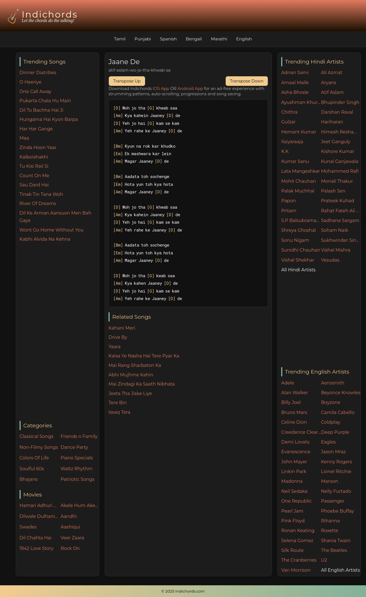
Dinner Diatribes (38, 72)
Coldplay (330, 422)
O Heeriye (31, 82)
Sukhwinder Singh (341, 240)
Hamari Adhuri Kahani (39, 505)
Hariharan (332, 122)
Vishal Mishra (335, 250)
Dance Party (74, 447)
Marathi (219, 39)
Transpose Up (127, 81)
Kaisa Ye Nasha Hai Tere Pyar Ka (144, 356)
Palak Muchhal (297, 191)
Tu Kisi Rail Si (34, 166)
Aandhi (69, 516)
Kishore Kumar (337, 151)
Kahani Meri (122, 328)
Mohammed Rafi (340, 171)
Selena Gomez (297, 540)
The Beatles (334, 550)
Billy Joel (291, 402)
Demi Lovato (295, 442)
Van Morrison (296, 570)
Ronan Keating (297, 530)
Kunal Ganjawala (339, 161)
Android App (190, 88)
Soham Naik (334, 230)
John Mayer (294, 461)
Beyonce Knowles (340, 392)
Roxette (329, 530)
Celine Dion (294, 422)
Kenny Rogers (336, 461)
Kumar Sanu (295, 161)
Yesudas (330, 260)
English (244, 39)
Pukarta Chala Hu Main (45, 100)
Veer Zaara (72, 537)
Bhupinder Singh (340, 102)
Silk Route (292, 550)
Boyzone (330, 402)
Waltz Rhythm (77, 468)
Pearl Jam (292, 511)
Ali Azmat (332, 72)
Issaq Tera (119, 412)
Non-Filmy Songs (39, 447)
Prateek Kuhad (337, 200)
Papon (288, 200)
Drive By (118, 337)
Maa (24, 138)
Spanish (168, 39)
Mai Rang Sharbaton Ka (135, 365)
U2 (324, 560)
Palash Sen (333, 191)
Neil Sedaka (294, 491)
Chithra (289, 112)
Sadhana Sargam (340, 220)
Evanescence (295, 451)
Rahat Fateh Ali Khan (341, 210)
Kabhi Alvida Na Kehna (45, 239)
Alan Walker (294, 392)
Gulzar (288, 122)
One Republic (296, 501)
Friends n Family (79, 436)
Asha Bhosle (295, 92)
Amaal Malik (295, 82)
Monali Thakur (337, 181)
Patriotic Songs (77, 479)
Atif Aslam (332, 92)
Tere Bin (118, 402)
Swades (28, 527)
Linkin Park (293, 471)
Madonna (292, 481)
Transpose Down (247, 81)
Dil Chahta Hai (36, 537)
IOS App (161, 88)
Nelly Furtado (336, 491)
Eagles (328, 442)
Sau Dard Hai (34, 184)
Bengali (194, 39)
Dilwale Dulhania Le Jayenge (39, 516)
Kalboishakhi (34, 157)
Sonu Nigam (295, 240)
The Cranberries (298, 560)
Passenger (333, 501)
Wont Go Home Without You (51, 230)
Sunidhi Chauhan (300, 250)
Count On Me (34, 175)
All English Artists (340, 570)
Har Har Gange (36, 128)
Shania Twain (336, 540)
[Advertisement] (59, 332)
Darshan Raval (337, 112)
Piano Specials (77, 457)
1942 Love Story (37, 548)
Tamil (120, 39)
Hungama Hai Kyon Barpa (49, 119)
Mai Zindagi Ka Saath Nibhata (142, 384)
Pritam (288, 210)
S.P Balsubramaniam (301, 220)
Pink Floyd (293, 520)
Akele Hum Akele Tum (80, 505)
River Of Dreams (38, 203)
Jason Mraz (333, 451)
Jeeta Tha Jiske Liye (130, 393)
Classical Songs (36, 436)
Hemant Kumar (298, 132)
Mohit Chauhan (298, 181)
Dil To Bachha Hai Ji (41, 110)
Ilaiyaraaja (292, 141)
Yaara (115, 346)
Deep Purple (335, 432)
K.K (284, 151)
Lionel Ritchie (336, 471)
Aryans (328, 82)
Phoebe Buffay (337, 511)
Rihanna (330, 520)
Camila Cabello (338, 412)
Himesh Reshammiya (341, 132)
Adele (287, 383)
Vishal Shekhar (297, 260)
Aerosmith (333, 383)
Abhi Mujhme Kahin (131, 374)
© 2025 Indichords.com (183, 591)
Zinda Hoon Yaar (38, 147)
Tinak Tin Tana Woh (41, 194)
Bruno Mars (294, 412)
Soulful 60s (32, 468)
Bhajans (29, 479)
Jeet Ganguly (335, 141)
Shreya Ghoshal (298, 230)
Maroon (329, 481)
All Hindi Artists (298, 269)
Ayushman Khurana (301, 102)
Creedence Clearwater (301, 432)
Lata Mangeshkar (300, 171)
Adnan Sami (295, 72)
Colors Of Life (34, 457)
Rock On (70, 548)
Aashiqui (70, 527)
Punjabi (142, 39)
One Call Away (35, 91)
